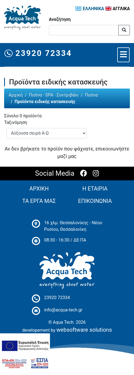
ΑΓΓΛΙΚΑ (117, 8)
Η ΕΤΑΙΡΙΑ (95, 188)
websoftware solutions (84, 329)
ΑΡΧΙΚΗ (39, 188)
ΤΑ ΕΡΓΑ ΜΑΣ (39, 201)
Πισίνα (91, 95)
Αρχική (16, 95)
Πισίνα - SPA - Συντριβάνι (54, 95)
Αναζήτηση (60, 19)
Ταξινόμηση (15, 122)
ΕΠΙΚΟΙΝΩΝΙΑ (95, 201)
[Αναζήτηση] (84, 30)
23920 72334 (38, 53)
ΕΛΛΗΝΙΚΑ (89, 8)
